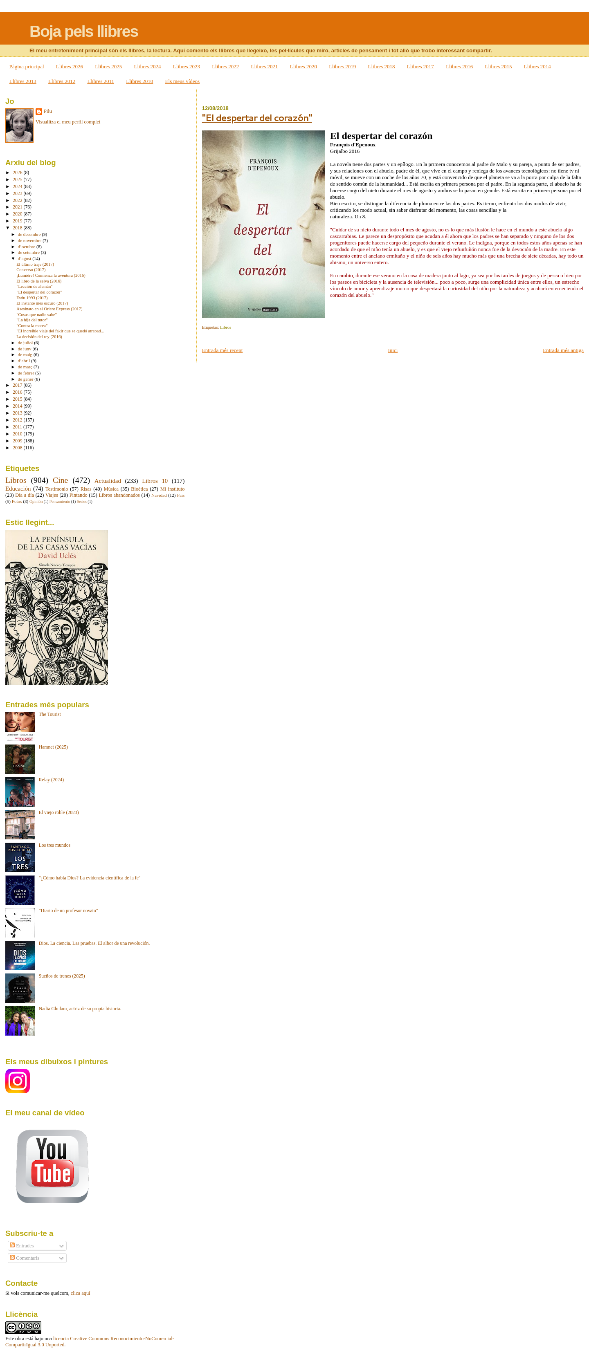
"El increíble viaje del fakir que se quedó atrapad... (60, 331)
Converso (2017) (30, 269)
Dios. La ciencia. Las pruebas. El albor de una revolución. (94, 943)
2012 (18, 420)
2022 (18, 200)
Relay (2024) (51, 780)
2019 (18, 221)
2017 (18, 385)
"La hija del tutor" (32, 320)
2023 (18, 193)
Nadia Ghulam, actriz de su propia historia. (80, 1008)
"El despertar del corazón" (257, 117)
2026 (18, 172)
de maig (26, 354)
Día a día (24, 495)
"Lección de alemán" (34, 286)
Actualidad (107, 481)
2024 (18, 186)
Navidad (159, 495)
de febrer (27, 372)
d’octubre (27, 246)
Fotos (17, 501)
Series (82, 501)
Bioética (139, 489)
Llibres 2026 (69, 66)
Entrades (22, 1246)
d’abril (24, 360)
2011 (18, 427)
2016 (18, 392)
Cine (60, 479)
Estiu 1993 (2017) (31, 298)
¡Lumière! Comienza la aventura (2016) (50, 275)
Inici (393, 350)
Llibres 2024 (147, 66)
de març (26, 366)
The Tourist (50, 714)
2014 (18, 406)
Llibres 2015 (498, 66)
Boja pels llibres (83, 31)
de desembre (30, 234)
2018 (18, 228)
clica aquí (80, 1293)
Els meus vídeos (182, 81)
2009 (18, 441)
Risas (86, 489)
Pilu (48, 111)
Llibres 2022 (225, 66)
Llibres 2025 (108, 66)
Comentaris (24, 1258)
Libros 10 (155, 481)
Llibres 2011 (100, 81)
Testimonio (56, 489)
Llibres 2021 (264, 66)
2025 (18, 179)
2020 (18, 214)
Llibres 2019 (342, 66)
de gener (26, 379)
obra (19, 1338)
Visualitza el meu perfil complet (68, 122)
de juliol (26, 342)
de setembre (29, 252)
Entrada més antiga (563, 350)
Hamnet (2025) (53, 747)
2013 (18, 413)
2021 (18, 207)
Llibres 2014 (537, 66)
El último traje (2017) (35, 264)
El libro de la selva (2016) (38, 281)
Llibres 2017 (420, 66)
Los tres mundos (54, 845)
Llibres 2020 (303, 66)
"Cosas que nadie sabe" (36, 314)
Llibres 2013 (22, 81)
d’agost (25, 258)
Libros (225, 327)
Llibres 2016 (459, 66)
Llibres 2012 (61, 81)
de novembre (30, 240)
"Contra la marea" (31, 325)
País (181, 495)
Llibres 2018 (381, 66)
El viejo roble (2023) (59, 812)
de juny (25, 348)
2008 (18, 448)
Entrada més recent (222, 350)
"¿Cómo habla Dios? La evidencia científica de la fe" (90, 878)
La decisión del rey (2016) (39, 336)
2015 (18, 399)
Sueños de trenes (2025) (62, 976)
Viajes (51, 495)
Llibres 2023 (186, 66)
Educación (18, 488)
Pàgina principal (26, 66)
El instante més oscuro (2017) (42, 303)
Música (111, 489)
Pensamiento (59, 501)
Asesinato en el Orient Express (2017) (49, 309)
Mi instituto (172, 489)
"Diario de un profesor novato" (68, 910)
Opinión (36, 501)
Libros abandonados (119, 495)
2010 (18, 434)
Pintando (79, 495)
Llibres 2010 (139, 81)
